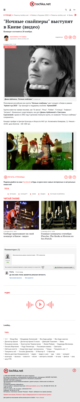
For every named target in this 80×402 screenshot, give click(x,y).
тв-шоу (58, 357)
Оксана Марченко (12, 347)
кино (58, 354)
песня (34, 357)
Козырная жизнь (11, 344)
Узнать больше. (40, 397)
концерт (24, 194)
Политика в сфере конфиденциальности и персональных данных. (34, 394)
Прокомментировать (15, 278)
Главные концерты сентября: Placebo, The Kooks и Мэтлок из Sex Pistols (57, 236)
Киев (34, 194)
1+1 (6, 339)
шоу (73, 357)
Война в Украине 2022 (40, 15)
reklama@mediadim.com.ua (33, 386)
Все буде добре (46, 339)
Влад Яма (14, 339)
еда (52, 354)
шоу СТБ (8, 359)
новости (26, 357)
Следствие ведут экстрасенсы (32, 349)
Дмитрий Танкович (49, 342)
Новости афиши (10, 47)
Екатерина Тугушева (18, 37)
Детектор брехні (11, 342)
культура (8, 357)
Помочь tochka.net (21, 15)
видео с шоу (43, 354)
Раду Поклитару (28, 347)
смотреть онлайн (46, 357)
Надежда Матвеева (65, 344)
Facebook (27, 182)
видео (43, 194)
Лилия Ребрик (49, 344)
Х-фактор (51, 352)
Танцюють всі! (10, 352)
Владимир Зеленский (28, 339)
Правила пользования (9, 394)
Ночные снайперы (57, 194)
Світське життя (11, 349)
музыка (13, 194)
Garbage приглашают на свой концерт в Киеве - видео (19, 235)
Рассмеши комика (44, 347)
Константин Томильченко (31, 344)
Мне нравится (29, 278)
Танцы (49, 349)
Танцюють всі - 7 (61, 349)
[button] (70, 9)
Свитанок (57, 347)
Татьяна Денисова (26, 352)
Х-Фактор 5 (40, 352)
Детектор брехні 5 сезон (30, 342)
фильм (66, 357)
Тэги (7, 332)
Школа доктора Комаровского (17, 354)
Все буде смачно (61, 339)
